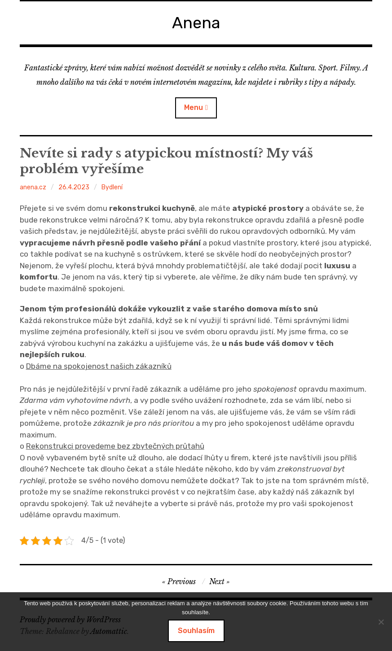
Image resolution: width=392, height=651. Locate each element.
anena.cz (33, 187)
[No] (380, 621)
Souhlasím (196, 630)
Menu (193, 107)
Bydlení (112, 187)
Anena (196, 22)
